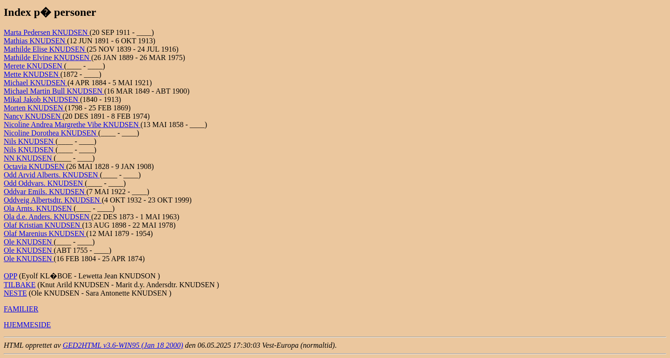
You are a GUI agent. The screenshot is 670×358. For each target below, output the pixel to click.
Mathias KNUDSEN (35, 41)
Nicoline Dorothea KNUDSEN (51, 133)
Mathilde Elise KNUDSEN (45, 49)
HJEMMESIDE (27, 325)
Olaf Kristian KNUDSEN (43, 225)
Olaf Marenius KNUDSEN (45, 233)
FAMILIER (21, 309)
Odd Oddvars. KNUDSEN (44, 183)
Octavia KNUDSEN (35, 166)
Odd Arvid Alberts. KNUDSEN (52, 175)
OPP (10, 276)
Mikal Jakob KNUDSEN (42, 99)
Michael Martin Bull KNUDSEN (54, 91)
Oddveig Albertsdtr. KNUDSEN (53, 200)
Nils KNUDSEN (29, 141)
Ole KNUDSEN (29, 242)
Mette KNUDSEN (32, 74)
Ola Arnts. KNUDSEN (39, 208)
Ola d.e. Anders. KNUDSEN (47, 217)
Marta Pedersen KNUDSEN (46, 32)
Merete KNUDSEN (34, 66)
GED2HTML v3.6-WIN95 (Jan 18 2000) (123, 345)
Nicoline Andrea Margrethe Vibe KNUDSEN (72, 124)
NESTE (15, 293)
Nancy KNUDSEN (33, 116)
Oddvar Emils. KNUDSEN (45, 192)
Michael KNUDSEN (35, 83)
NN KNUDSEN (29, 158)
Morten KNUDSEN (34, 108)
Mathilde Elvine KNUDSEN (47, 57)
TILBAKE (19, 285)
